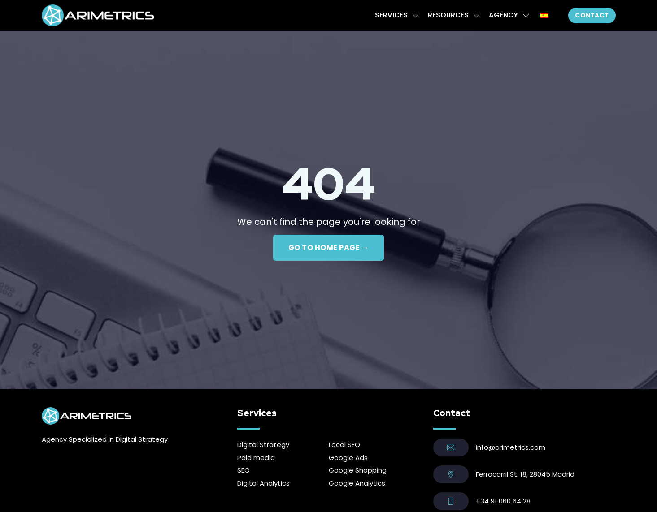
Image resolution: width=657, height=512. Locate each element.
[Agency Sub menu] (525, 15)
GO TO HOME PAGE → (328, 247)
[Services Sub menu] (415, 15)
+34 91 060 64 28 (503, 501)
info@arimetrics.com (510, 447)
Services (391, 15)
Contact (592, 15)
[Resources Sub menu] (476, 15)
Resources (448, 15)
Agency (503, 15)
